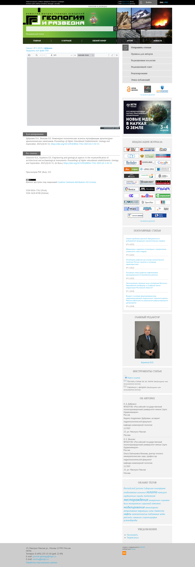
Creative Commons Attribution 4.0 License (76, 182)
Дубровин (48, 48)
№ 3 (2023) (38, 48)
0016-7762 (125, 1)
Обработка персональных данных (41, 562)
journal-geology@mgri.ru (44, 556)
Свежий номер (99, 40)
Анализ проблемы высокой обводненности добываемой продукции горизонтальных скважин (145, 239)
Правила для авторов (142, 54)
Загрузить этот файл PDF (37, 50)
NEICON (142, 547)
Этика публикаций (140, 80)
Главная (37, 40)
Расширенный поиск (35, 34)
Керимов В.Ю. (147, 362)
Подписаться (133, 537)
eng (161, 2)
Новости (158, 40)
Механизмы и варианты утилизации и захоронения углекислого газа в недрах (146, 250)
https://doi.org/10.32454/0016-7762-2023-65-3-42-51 (75, 144)
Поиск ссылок (133, 377)
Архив (130, 40)
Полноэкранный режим (107, 128)
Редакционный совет (141, 67)
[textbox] (69, 28)
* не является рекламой (147, 95)
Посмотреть (132, 534)
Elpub (133, 549)
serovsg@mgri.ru (41, 559)
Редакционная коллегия (143, 60)
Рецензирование (139, 73)
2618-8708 (125, 3)
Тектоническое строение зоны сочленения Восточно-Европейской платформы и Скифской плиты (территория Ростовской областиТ (147, 285)
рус (166, 2)
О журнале (67, 40)
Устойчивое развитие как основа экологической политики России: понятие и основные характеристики (145, 262)
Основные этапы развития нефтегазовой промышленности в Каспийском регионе (142, 273)
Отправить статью (141, 47)
